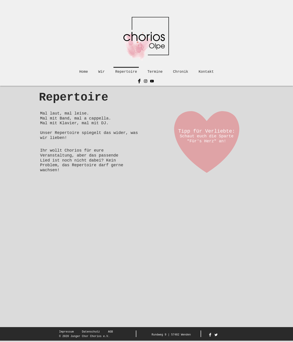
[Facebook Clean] (210, 335)
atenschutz (92, 331)
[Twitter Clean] (216, 335)
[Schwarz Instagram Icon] (145, 81)
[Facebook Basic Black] (139, 81)
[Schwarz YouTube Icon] (152, 81)
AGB (110, 331)
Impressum (66, 331)
